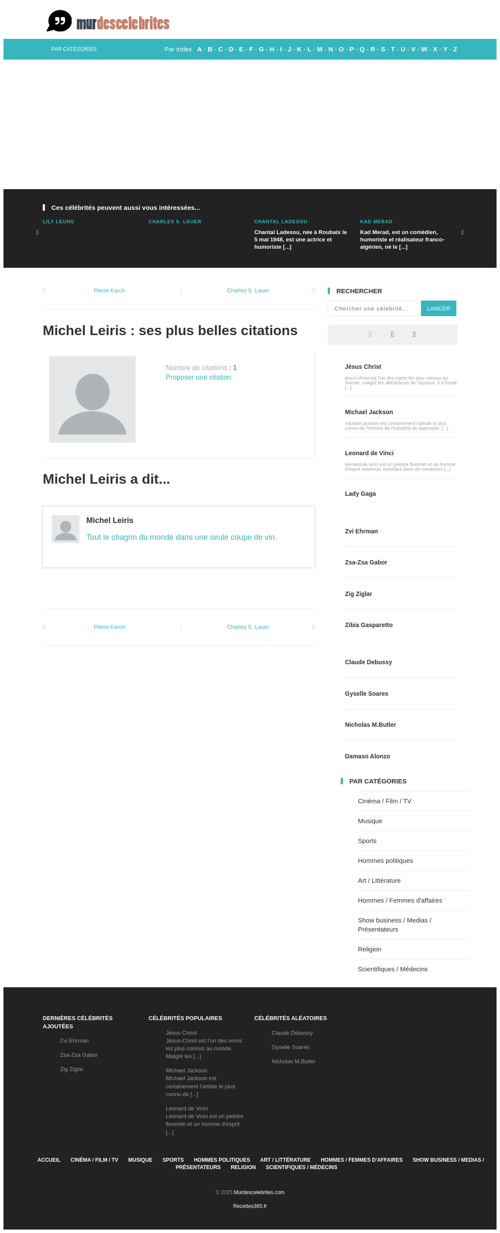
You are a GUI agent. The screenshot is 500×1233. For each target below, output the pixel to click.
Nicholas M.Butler (370, 724)
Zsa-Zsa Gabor (366, 562)
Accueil (49, 1160)
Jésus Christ (363, 366)
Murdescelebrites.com (259, 1192)
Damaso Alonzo (367, 756)
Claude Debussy (368, 662)
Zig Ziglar (358, 593)
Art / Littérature (379, 880)
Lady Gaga (360, 493)
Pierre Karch (109, 290)
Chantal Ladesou (280, 221)
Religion (369, 949)
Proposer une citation (198, 377)
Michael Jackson (369, 412)
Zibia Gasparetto (368, 624)
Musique (370, 820)
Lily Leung (59, 221)
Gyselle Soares (366, 693)
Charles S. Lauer (175, 221)
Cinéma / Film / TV (384, 801)
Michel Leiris (109, 520)
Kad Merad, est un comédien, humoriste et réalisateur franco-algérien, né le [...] (402, 239)
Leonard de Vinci (369, 453)
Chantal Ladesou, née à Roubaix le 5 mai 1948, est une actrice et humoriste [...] (300, 239)
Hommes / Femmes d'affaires (400, 900)
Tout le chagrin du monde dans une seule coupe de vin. (181, 537)
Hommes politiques (385, 860)
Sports (367, 840)
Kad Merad (376, 221)
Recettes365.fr (250, 1206)
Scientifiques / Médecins (393, 969)
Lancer (438, 308)
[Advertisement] (250, 124)
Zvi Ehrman (361, 531)
